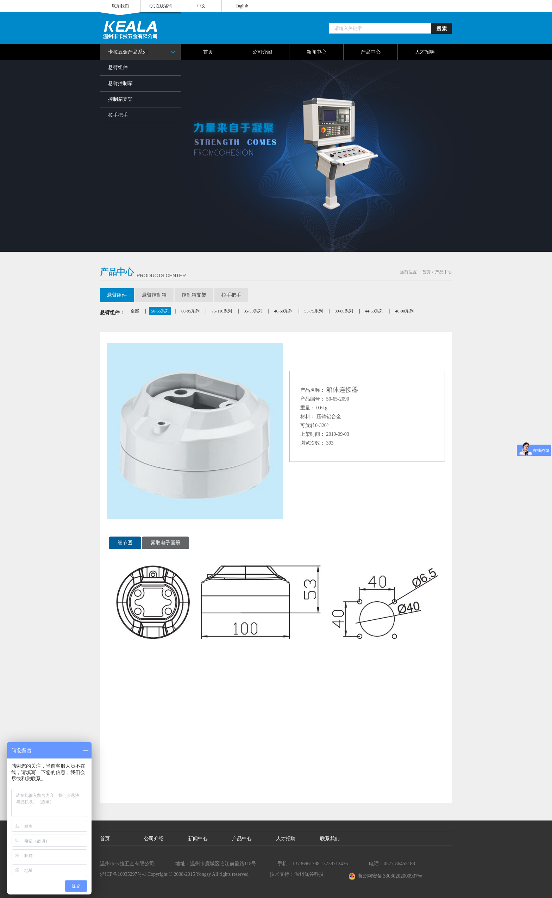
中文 (201, 6)
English (242, 6)
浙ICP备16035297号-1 (123, 874)
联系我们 (120, 6)
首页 (426, 272)
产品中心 (443, 272)
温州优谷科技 (309, 874)
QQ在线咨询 (160, 6)
